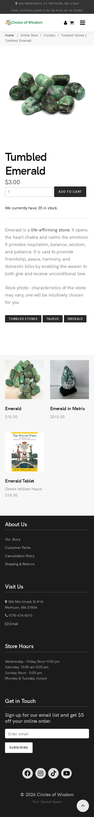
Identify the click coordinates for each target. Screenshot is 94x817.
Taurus (52, 318)
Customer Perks (18, 547)
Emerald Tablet (19, 480)
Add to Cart (70, 191)
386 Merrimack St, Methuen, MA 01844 (47, 3)
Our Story (12, 539)
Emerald (75, 318)
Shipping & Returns (20, 563)
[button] (82, 22)
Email (13, 623)
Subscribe (18, 747)
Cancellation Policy (20, 555)
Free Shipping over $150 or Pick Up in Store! (47, 10)
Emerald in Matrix (67, 408)
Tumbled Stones (23, 318)
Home (10, 35)
